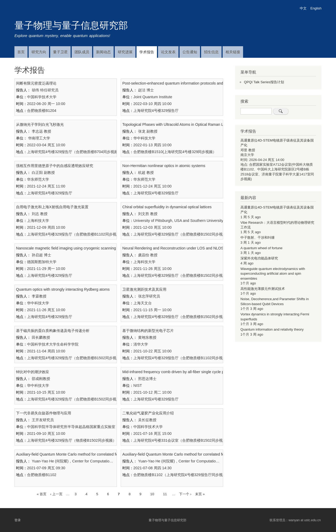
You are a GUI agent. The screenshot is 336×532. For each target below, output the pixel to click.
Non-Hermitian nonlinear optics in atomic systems (163, 166)
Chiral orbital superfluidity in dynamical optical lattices (167, 207)
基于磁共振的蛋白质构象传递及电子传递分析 (53, 330)
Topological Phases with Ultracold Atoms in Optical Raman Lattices (178, 124)
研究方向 (39, 52)
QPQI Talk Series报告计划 (264, 82)
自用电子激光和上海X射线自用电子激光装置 (52, 207)
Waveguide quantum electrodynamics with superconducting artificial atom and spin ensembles (272, 273)
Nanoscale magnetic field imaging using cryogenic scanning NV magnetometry (82, 248)
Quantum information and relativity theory (272, 329)
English (316, 8)
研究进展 (125, 52)
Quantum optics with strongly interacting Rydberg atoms (63, 289)
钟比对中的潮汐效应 (32, 372)
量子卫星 (60, 52)
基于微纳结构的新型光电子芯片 (148, 330)
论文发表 (168, 52)
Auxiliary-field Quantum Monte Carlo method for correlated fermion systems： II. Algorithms (92, 454)
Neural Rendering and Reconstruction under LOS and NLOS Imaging (180, 248)
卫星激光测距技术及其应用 (144, 289)
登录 (17, 520)
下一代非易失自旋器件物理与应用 (43, 413)
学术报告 (146, 52)
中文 (303, 8)
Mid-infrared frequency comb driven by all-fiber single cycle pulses (177, 372)
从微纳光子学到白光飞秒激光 (40, 124)
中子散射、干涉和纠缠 (257, 237)
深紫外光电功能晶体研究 (259, 258)
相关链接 (232, 52)
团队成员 (82, 52)
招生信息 (211, 52)
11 (165, 493)
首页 (21, 52)
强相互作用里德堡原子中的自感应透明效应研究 (54, 166)
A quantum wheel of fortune (261, 248)
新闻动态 (103, 52)
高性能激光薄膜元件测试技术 (262, 289)
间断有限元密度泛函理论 (36, 83)
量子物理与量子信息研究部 (71, 25)
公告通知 (189, 52)
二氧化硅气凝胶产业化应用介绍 (148, 413)
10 (152, 493)
